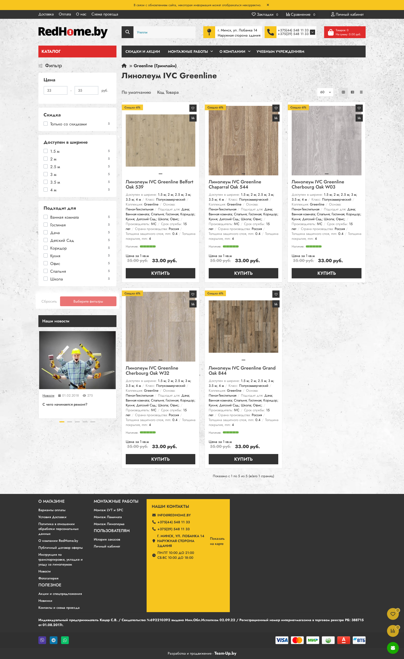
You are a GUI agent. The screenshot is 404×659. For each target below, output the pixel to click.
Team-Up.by (225, 653)
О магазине (51, 501)
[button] (61, 421)
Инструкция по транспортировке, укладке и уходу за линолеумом (60, 559)
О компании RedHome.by (58, 540)
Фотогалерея (48, 578)
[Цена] (56, 90)
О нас (81, 14)
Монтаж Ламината (108, 517)
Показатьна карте (217, 541)
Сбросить (49, 301)
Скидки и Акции (142, 51)
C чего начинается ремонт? (65, 404)
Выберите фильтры (88, 301)
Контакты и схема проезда (59, 607)
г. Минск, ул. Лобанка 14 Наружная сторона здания (180, 541)
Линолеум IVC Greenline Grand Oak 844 (242, 370)
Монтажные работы (116, 501)
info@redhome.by (174, 515)
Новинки (45, 600)
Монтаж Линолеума (109, 523)
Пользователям (112, 530)
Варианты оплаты (51, 510)
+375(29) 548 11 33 (293, 33)
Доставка (46, 14)
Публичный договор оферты (60, 547)
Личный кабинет (107, 546)
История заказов (107, 539)
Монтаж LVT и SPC (108, 510)
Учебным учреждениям (280, 51)
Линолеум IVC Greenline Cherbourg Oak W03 (318, 184)
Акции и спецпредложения (60, 593)
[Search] (159, 32)
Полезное (49, 585)
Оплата (65, 14)
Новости (48, 395)
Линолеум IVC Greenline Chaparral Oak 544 (235, 184)
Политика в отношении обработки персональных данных (58, 528)
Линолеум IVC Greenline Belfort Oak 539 (159, 184)
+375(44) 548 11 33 (293, 30)
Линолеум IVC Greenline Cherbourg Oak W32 (152, 370)
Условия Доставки (52, 517)
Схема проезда (104, 14)
